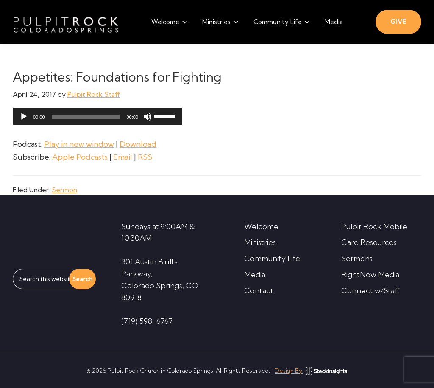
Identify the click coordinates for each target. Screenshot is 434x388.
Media (254, 274)
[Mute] (147, 116)
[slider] (86, 117)
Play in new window (79, 144)
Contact (258, 290)
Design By (311, 370)
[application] (97, 116)
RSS (145, 157)
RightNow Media (370, 274)
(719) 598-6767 (147, 321)
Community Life (272, 258)
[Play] (23, 116)
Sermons (357, 258)
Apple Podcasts (80, 157)
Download (138, 144)
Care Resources (369, 242)
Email (122, 157)
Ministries (260, 242)
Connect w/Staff (370, 290)
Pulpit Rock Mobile (374, 226)
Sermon (64, 190)
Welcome (261, 226)
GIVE (398, 21)
